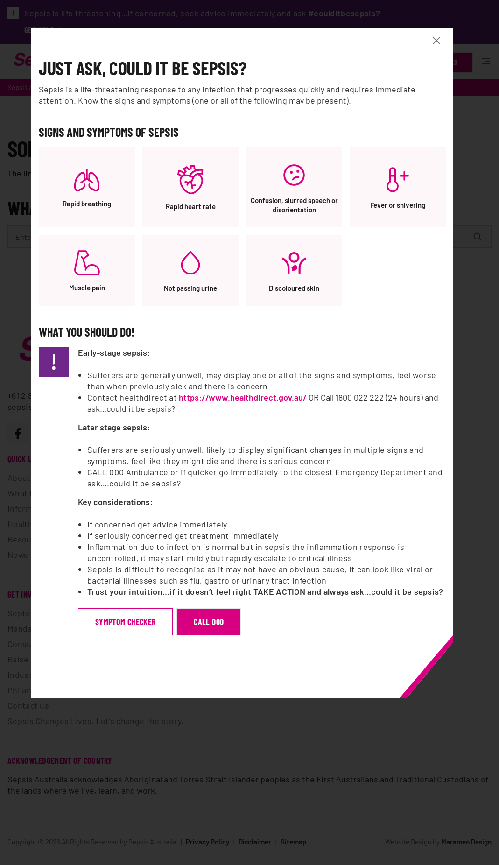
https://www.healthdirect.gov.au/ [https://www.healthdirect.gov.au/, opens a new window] (251, 398)
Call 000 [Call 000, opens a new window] (217, 622)
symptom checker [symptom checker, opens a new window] (134, 622)
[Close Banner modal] (444, 41)
